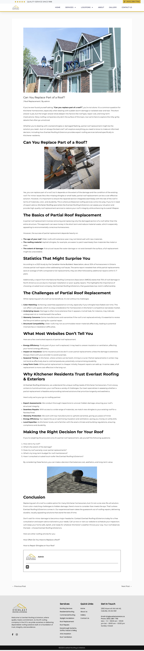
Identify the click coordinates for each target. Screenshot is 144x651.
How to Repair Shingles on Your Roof (38, 546)
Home (57, 7)
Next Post (127, 586)
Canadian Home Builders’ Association (68, 264)
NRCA (87, 280)
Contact (78, 518)
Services (70, 7)
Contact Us (127, 7)
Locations (87, 7)
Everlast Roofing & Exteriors (37, 385)
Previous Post (19, 586)
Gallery (113, 7)
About (101, 7)
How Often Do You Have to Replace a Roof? (41, 540)
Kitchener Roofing (45, 205)
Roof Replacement (32, 101)
